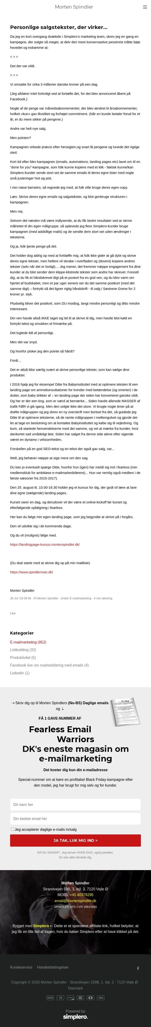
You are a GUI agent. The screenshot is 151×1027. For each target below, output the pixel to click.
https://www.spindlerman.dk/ (31, 572)
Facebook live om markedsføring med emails (49, 665)
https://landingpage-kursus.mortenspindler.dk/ (45, 544)
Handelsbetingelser (52, 967)
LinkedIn (20, 673)
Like (13, 613)
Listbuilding (23, 650)
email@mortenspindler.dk (75, 901)
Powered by (49, 1015)
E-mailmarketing (80, 598)
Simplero (41, 926)
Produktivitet (23, 658)
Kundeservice (21, 967)
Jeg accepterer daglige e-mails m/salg (44, 829)
